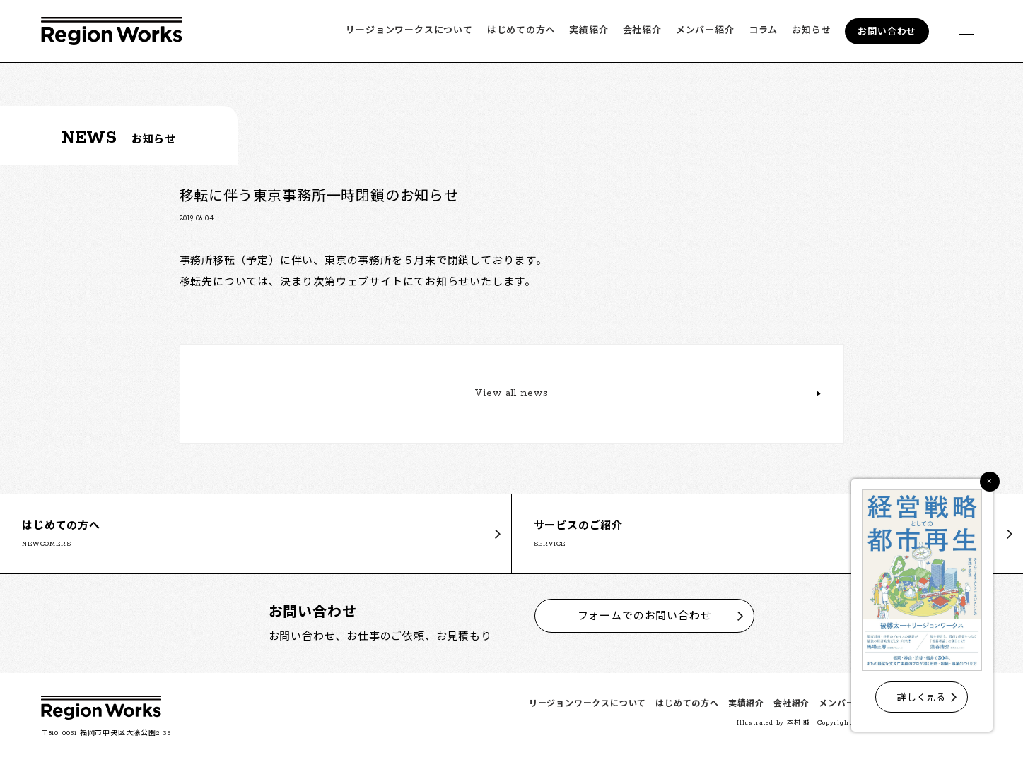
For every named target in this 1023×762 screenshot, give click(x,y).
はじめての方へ (521, 30)
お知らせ (811, 30)
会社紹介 (642, 30)
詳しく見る (921, 698)
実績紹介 (588, 30)
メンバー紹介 (705, 30)
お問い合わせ (887, 32)
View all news (511, 394)
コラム (763, 30)
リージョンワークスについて (409, 30)
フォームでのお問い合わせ (645, 615)
